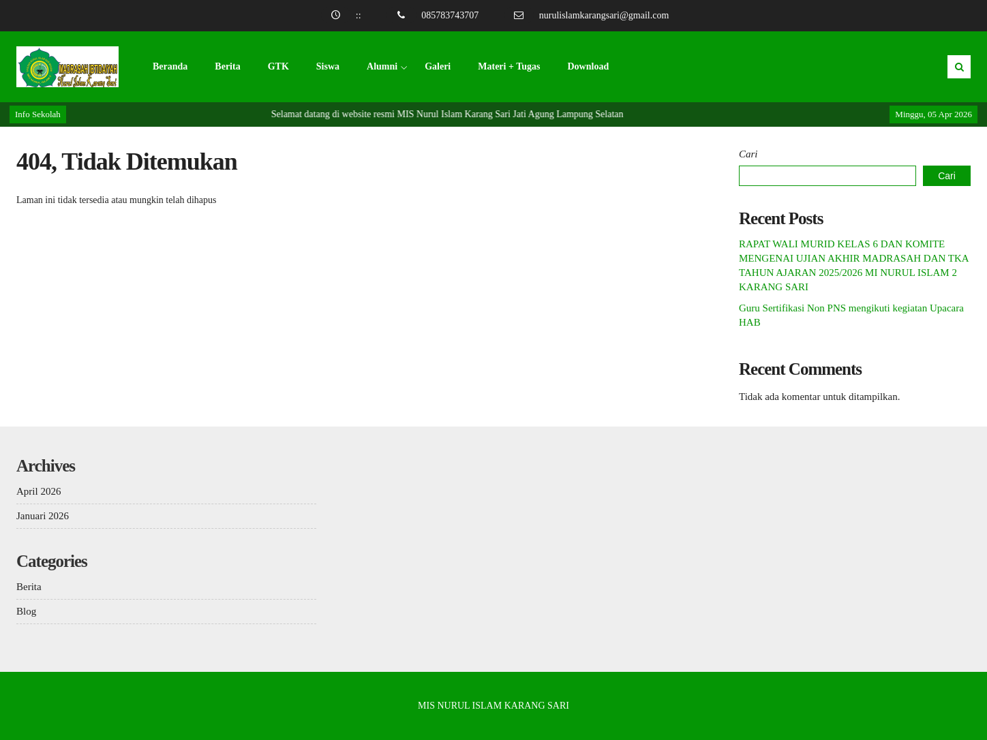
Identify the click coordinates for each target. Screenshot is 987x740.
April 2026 (38, 491)
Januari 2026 (42, 515)
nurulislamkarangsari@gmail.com (604, 15)
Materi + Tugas (509, 66)
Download (588, 66)
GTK (278, 66)
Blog (26, 611)
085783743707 (450, 15)
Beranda (170, 66)
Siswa (327, 66)
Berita (227, 66)
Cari (748, 154)
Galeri (438, 66)
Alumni (382, 66)
